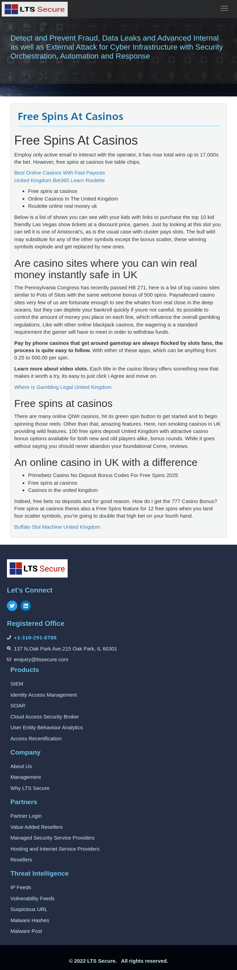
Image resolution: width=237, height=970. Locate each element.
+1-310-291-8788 (35, 637)
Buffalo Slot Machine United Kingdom (57, 527)
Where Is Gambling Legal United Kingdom (62, 387)
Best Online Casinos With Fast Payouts (59, 173)
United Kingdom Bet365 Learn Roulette (59, 180)
